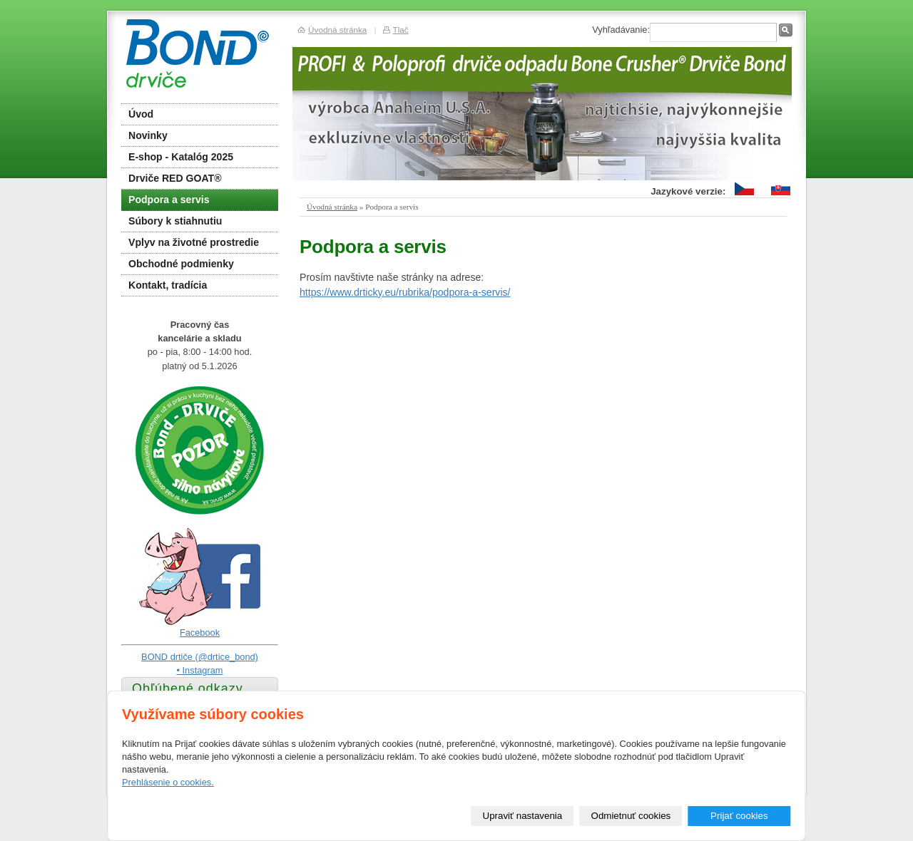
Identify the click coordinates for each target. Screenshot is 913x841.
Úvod (140, 114)
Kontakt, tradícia (167, 285)
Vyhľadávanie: (621, 29)
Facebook (200, 632)
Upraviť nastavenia (523, 815)
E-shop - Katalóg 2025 (180, 156)
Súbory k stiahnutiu (175, 221)
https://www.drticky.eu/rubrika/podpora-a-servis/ (405, 292)
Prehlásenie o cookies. (168, 782)
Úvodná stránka (332, 206)
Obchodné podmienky (181, 263)
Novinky (148, 135)
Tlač (400, 29)
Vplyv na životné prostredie (193, 242)
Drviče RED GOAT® (175, 178)
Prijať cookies (739, 815)
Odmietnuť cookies (631, 815)
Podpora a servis (168, 199)
